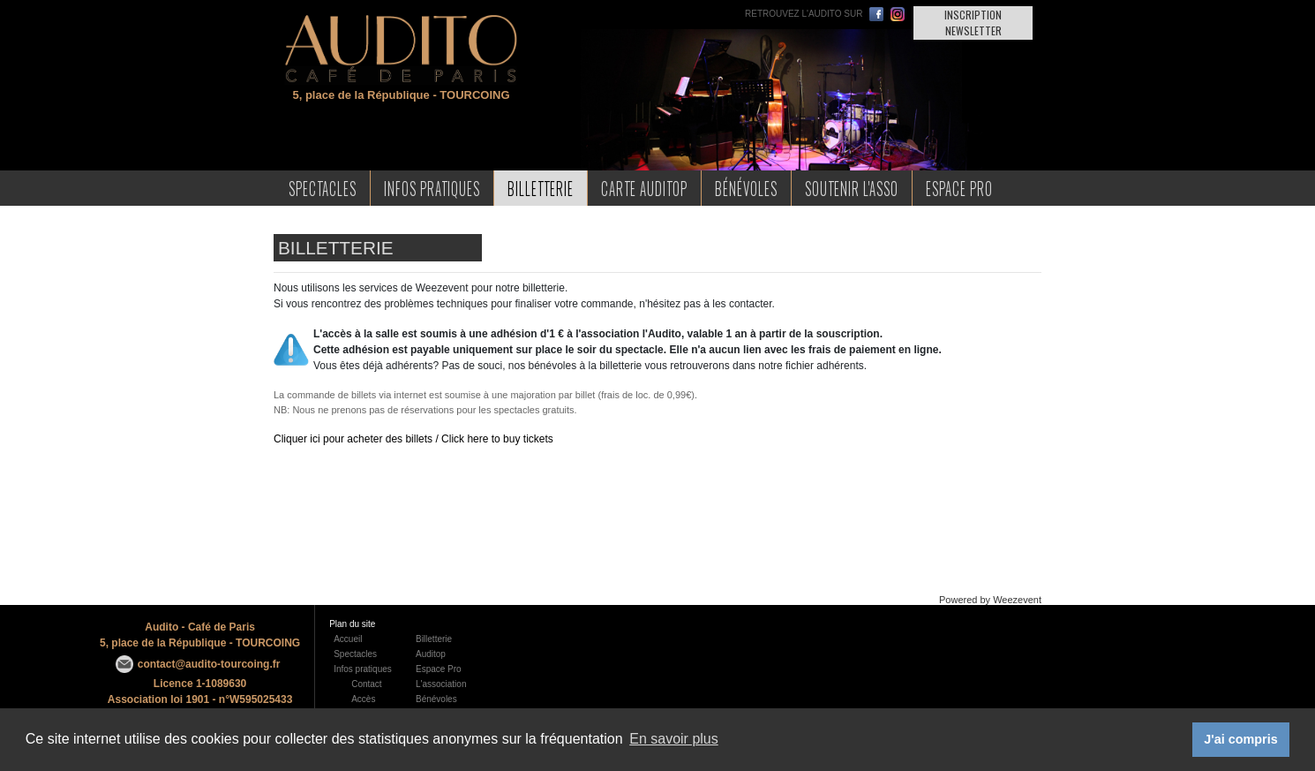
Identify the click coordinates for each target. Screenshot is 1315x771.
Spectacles (323, 187)
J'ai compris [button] (1240, 739)
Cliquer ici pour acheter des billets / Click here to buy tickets (413, 439)
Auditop (431, 654)
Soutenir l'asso (851, 187)
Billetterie (540, 187)
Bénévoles (746, 187)
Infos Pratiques (432, 187)
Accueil (348, 639)
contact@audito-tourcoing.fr (209, 664)
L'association (441, 684)
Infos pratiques (363, 669)
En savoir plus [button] (673, 738)
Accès (363, 699)
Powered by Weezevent (990, 599)
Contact (366, 684)
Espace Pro (959, 187)
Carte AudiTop (644, 187)
